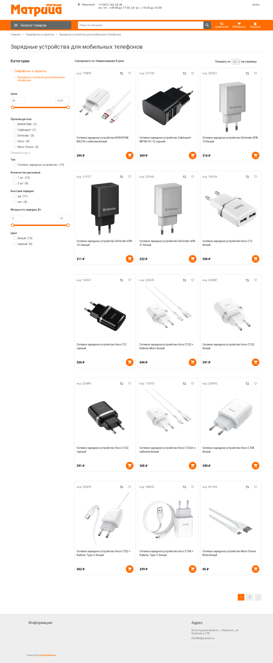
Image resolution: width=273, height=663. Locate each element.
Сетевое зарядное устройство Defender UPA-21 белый (168, 243)
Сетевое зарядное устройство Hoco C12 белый (227, 243)
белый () (25, 238)
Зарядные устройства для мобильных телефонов (41, 79)
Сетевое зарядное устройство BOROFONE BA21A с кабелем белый (103, 139)
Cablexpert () (27, 130)
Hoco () (23, 141)
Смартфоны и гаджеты (30, 71)
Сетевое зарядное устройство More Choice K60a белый (229, 553)
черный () (25, 244)
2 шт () (23, 183)
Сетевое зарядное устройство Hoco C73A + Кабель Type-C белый (166, 553)
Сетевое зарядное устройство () (41, 164)
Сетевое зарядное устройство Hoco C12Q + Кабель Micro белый (166, 346)
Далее (258, 597)
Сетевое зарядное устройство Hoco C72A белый (228, 449)
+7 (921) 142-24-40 (110, 4)
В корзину (129, 155)
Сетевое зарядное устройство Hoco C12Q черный (102, 449)
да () (22, 196)
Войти (256, 4)
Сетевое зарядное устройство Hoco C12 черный (101, 346)
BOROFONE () (27, 124)
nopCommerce (47, 655)
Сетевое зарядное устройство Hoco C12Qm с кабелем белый (168, 449)
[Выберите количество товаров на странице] (236, 62)
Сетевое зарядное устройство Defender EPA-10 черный (105, 243)
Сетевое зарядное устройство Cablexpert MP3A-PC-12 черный (165, 139)
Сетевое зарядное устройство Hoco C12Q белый (228, 346)
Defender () (26, 135)
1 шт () (24, 177)
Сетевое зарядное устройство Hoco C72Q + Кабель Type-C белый (103, 553)
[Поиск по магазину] (141, 25)
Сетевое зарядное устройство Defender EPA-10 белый (230, 139)
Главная (16, 34)
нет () (22, 202)
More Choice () (28, 147)
